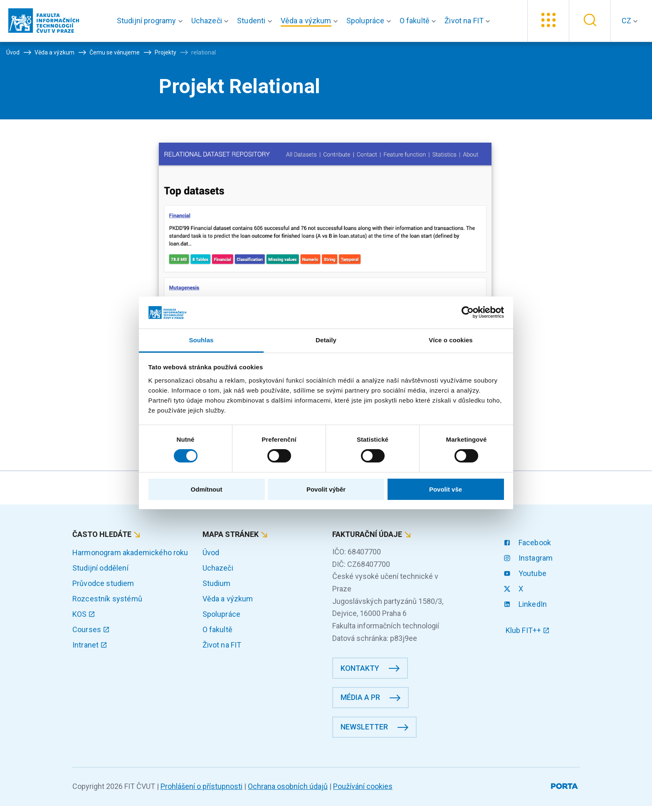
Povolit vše (445, 489)
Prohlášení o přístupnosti (201, 786)
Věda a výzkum (228, 598)
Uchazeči (218, 568)
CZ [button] (627, 20)
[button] (151, 21)
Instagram (529, 558)
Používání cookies (363, 786)
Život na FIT (222, 644)
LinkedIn (526, 604)
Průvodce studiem (103, 583)
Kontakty (360, 668)
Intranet (89, 644)
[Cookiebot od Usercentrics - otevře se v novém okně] (467, 312)
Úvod (211, 552)
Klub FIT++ (528, 630)
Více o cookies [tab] (451, 340)
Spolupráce (222, 614)
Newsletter (364, 726)
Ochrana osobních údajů (288, 786)
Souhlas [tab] (201, 340)
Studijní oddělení (100, 568)
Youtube (526, 573)
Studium (217, 583)
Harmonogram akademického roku (130, 552)
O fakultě (217, 629)
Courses (91, 629)
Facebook (528, 542)
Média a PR (360, 697)
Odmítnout (206, 489)
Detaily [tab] (326, 340)
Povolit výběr (326, 489)
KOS (83, 614)
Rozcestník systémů (107, 598)
